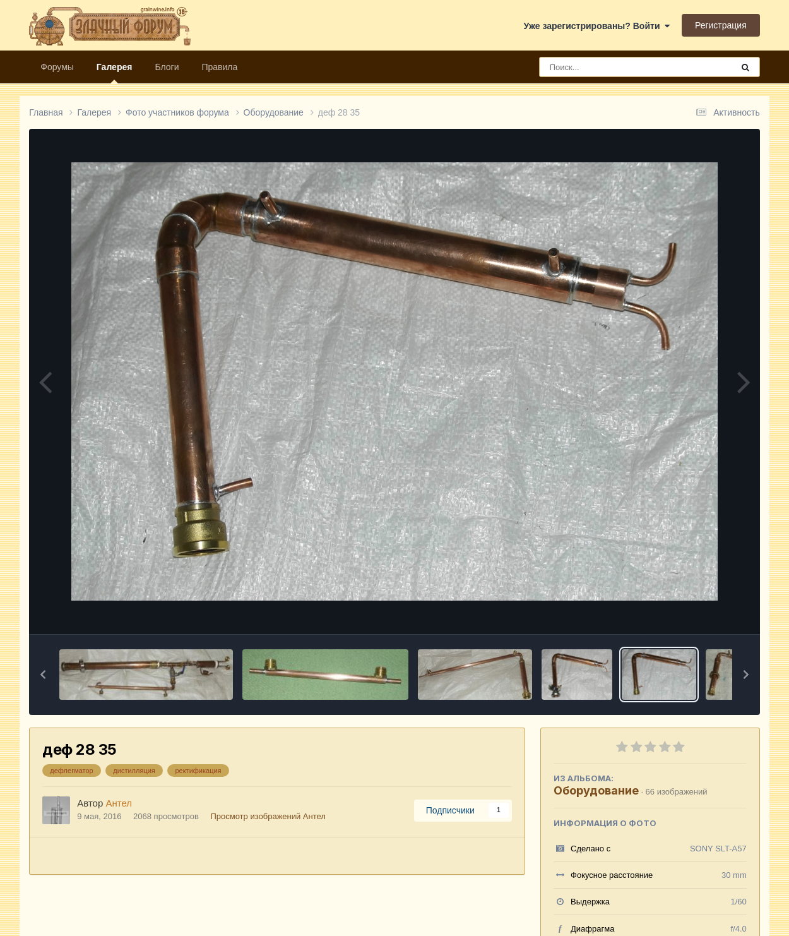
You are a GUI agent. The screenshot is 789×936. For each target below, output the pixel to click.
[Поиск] (612, 66)
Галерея (115, 72)
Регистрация (721, 25)
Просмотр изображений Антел (267, 816)
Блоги (167, 67)
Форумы (57, 67)
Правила (219, 67)
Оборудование (596, 790)
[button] (43, 674)
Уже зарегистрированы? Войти (597, 26)
